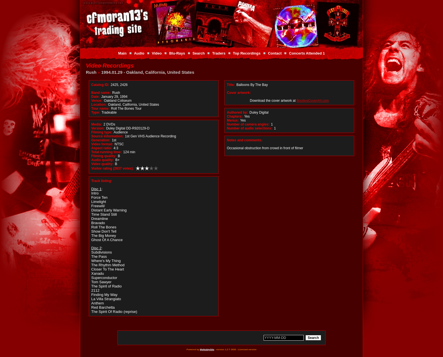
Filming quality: (103, 156)
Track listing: (101, 181)
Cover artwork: (239, 93)
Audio (139, 53)
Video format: (102, 144)
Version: (98, 128)
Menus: (233, 120)
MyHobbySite (207, 349)
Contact (274, 53)
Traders (218, 53)
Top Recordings (246, 53)
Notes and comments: (244, 140)
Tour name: (100, 109)
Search (198, 53)
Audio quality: (102, 160)
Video (157, 53)
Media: (96, 124)
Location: (99, 105)
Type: (95, 112)
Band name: (101, 93)
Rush (91, 72)
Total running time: (106, 152)
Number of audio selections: (249, 128)
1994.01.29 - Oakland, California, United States (147, 72)
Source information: (107, 136)
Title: (231, 85)
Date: (95, 97)
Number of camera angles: (248, 124)
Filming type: (101, 132)
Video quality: (102, 164)
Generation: (100, 140)
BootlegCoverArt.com (313, 101)
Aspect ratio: (101, 148)
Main (122, 53)
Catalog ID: (100, 85)
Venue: (96, 101)
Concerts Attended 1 (307, 53)
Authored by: (237, 112)
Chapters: (235, 116)
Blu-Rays (177, 53)
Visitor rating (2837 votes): (112, 168)
